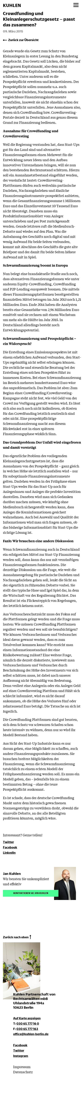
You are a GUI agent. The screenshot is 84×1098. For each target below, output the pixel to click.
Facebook (10, 847)
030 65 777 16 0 (27, 1023)
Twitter (8, 842)
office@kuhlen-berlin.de (30, 1034)
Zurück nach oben (15, 937)
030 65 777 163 (27, 1029)
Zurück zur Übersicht (23, 40)
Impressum (21, 1066)
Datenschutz (23, 1071)
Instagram (20, 1055)
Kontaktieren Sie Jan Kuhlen (30, 892)
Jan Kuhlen (12, 873)
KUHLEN (12, 5)
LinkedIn (9, 852)
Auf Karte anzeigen (27, 1018)
